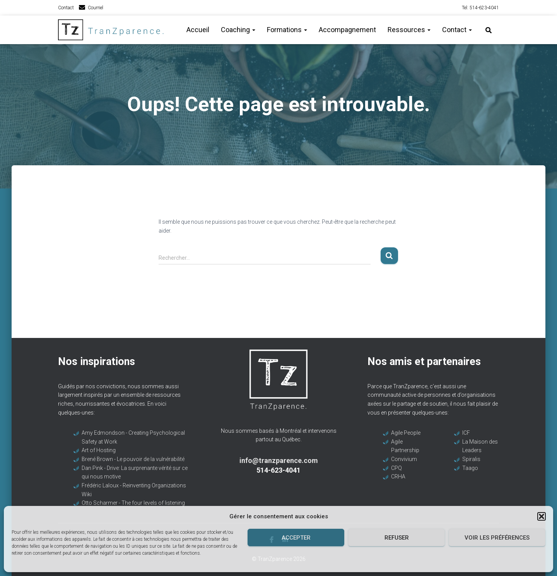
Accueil (197, 30)
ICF (466, 433)
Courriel (95, 7)
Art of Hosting (99, 450)
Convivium (404, 459)
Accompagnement (347, 30)
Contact (66, 7)
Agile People (405, 433)
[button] (541, 516)
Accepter (296, 537)
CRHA (398, 476)
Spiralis (471, 459)
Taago (470, 468)
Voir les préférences (497, 537)
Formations (287, 30)
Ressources (409, 30)
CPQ (396, 468)
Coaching (238, 30)
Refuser (396, 537)
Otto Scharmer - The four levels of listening (133, 503)
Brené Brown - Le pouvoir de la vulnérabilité (133, 459)
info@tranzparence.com (278, 460)
